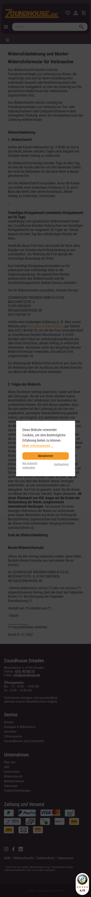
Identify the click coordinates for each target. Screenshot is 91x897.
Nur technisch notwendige (29, 465)
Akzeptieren (45, 456)
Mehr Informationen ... (38, 446)
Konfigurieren (61, 464)
